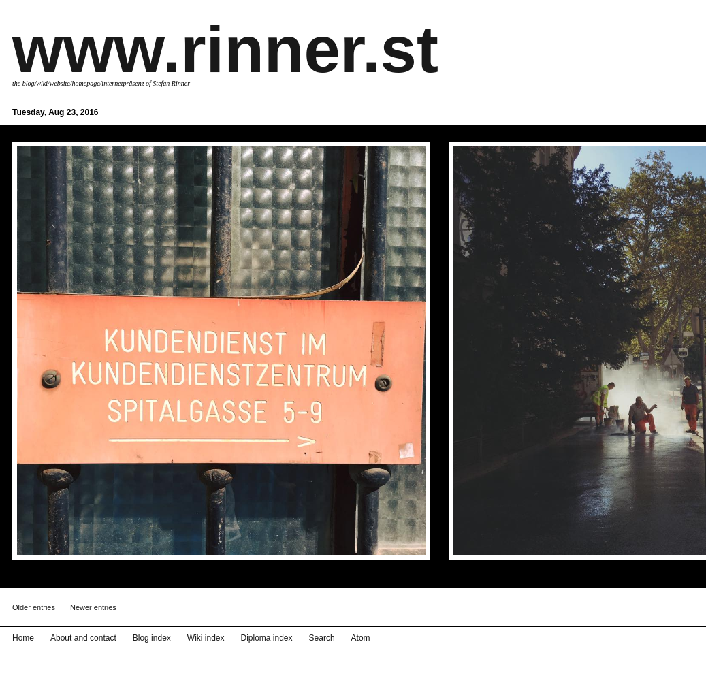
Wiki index (206, 638)
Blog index (152, 638)
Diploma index (267, 638)
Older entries (33, 607)
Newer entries (93, 607)
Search (322, 638)
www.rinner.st (225, 49)
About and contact (83, 638)
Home (23, 638)
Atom (360, 638)
